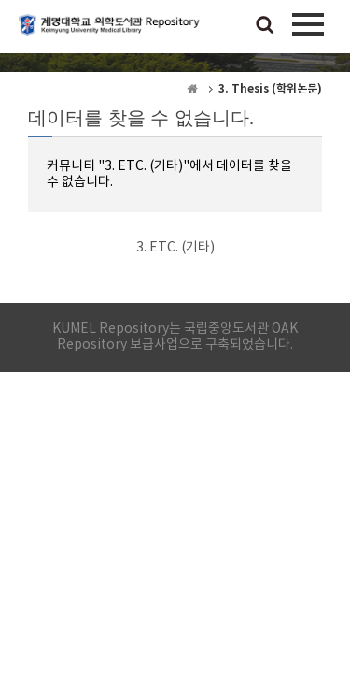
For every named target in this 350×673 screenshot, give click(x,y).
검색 (265, 26)
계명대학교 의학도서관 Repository (112, 32)
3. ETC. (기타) (175, 247)
